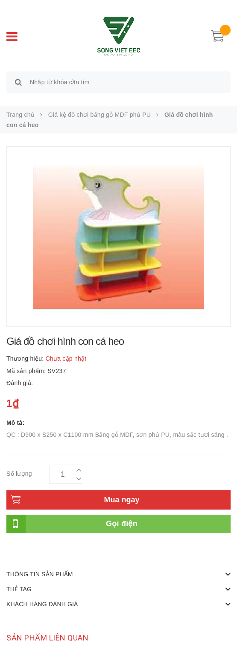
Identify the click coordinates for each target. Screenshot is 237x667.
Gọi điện (122, 523)
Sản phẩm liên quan (47, 637)
